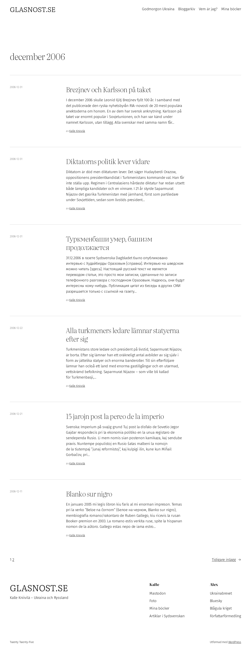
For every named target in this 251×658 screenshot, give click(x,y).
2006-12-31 (16, 87)
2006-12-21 (16, 414)
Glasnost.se (33, 9)
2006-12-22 (16, 328)
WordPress (234, 642)
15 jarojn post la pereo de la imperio (115, 416)
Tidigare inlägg (226, 559)
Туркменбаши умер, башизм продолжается (109, 242)
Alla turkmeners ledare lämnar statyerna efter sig (122, 334)
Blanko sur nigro (89, 493)
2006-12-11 (16, 491)
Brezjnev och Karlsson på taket (108, 89)
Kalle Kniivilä (77, 131)
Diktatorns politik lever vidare (108, 161)
